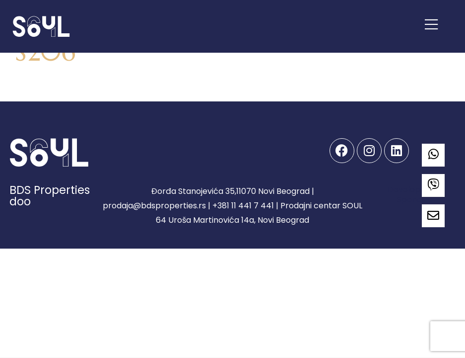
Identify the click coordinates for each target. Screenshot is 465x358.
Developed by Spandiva (415, 194)
